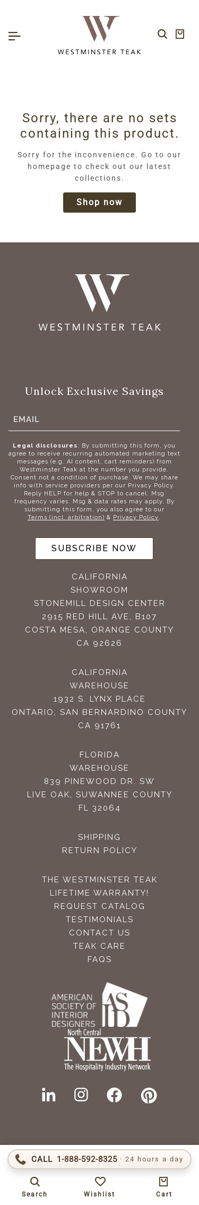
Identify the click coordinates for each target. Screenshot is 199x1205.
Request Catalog (99, 906)
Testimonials (100, 919)
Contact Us (100, 933)
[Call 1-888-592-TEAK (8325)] (99, 1159)
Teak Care (99, 946)
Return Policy (99, 850)
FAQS (100, 959)
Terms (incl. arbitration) (66, 517)
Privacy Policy (136, 517)
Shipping (99, 837)
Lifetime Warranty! (99, 893)
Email (26, 419)
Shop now (99, 202)
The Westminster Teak (100, 879)
